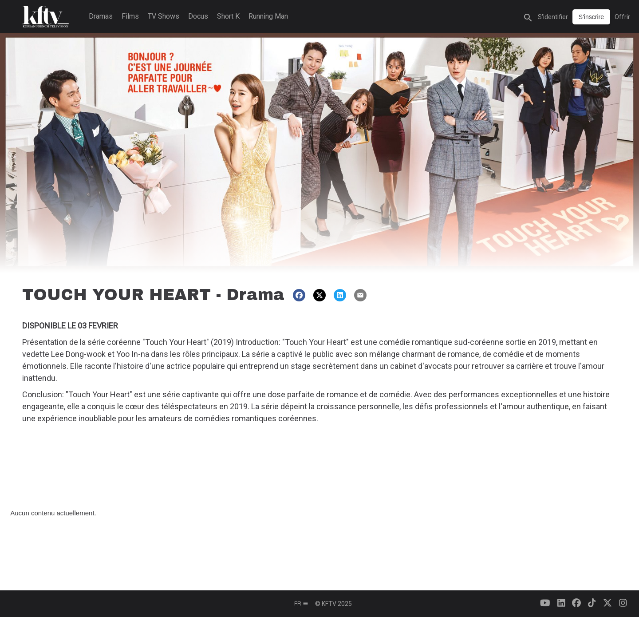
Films (130, 16)
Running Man (268, 16)
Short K (228, 16)
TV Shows (163, 16)
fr (301, 604)
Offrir (622, 16)
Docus (198, 16)
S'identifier (553, 16)
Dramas (101, 16)
